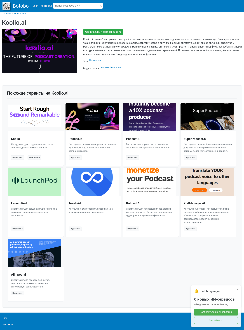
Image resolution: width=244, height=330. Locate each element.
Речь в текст (34, 157)
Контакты (46, 5)
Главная (6, 13)
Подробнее (216, 320)
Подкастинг (20, 13)
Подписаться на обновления (215, 312)
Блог (35, 5)
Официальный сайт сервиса (103, 31)
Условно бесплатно (111, 67)
